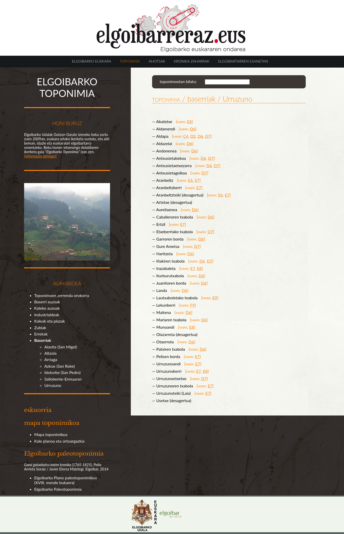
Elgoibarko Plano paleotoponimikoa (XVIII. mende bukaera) (65, 480)
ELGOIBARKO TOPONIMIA (67, 87)
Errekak (41, 333)
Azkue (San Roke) (59, 366)
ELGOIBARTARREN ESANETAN (243, 61)
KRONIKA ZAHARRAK (191, 61)
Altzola (50, 353)
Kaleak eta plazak (49, 321)
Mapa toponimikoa (50, 434)
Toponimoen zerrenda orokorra (61, 295)
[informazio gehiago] (40, 156)
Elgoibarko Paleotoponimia (58, 489)
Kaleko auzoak (47, 308)
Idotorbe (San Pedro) (62, 372)
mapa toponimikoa (51, 422)
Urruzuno (52, 385)
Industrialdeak (46, 314)
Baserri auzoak (47, 301)
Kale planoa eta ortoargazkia (59, 441)
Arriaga (50, 359)
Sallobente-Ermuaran (63, 379)
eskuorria (37, 409)
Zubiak (40, 327)
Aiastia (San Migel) (60, 346)
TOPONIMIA (130, 61)
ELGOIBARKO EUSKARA (91, 61)
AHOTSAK (157, 61)
